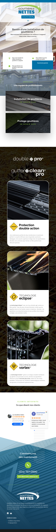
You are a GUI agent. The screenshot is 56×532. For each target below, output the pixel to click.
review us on (18, 424)
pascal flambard (40, 412)
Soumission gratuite (42, 63)
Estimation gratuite (28, 512)
